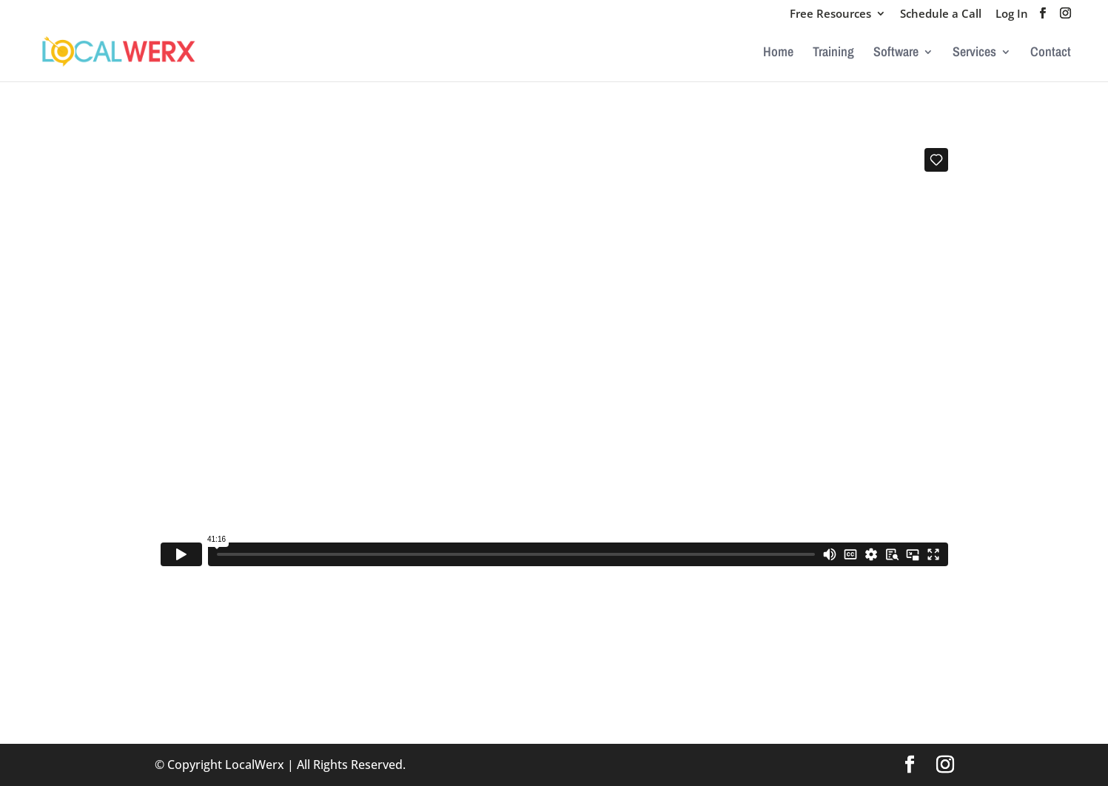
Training (833, 54)
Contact (1050, 54)
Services (974, 54)
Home (778, 54)
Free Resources (830, 14)
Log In (1011, 14)
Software (896, 54)
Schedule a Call (940, 14)
